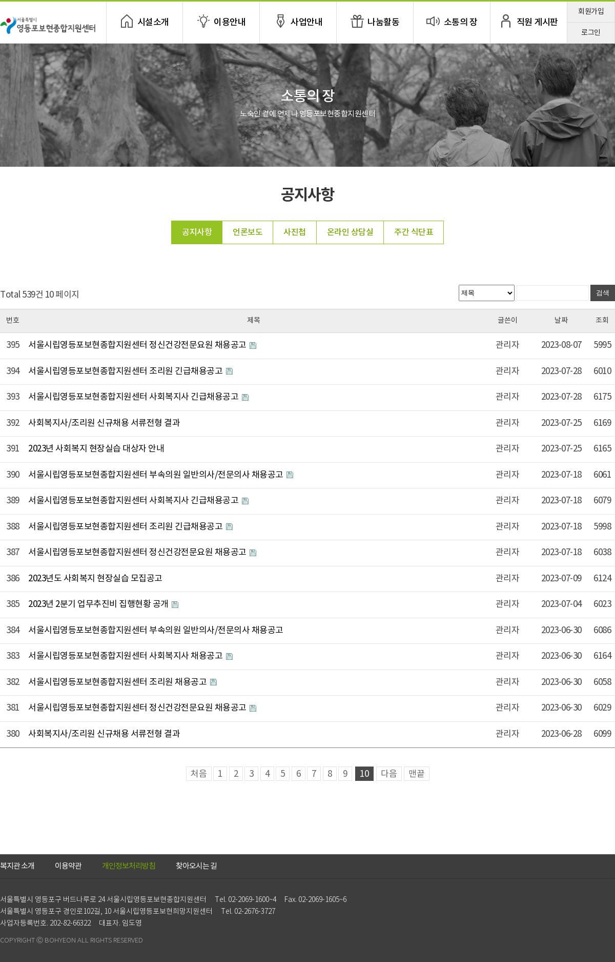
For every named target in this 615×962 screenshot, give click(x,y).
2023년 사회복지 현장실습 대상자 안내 (96, 449)
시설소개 (153, 22)
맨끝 (416, 774)
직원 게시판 (537, 22)
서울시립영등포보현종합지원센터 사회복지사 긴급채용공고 (134, 397)
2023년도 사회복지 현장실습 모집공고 (95, 579)
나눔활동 (383, 22)
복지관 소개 (17, 866)
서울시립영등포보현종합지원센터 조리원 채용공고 (118, 682)
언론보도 (247, 232)
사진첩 (294, 232)
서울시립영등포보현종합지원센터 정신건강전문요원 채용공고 (138, 345)
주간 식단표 (413, 232)
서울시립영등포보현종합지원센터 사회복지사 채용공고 (126, 656)
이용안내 (229, 22)
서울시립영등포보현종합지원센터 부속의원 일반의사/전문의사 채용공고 (156, 475)
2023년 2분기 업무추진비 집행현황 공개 (99, 604)
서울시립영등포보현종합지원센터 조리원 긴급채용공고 (126, 371)
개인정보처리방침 (128, 866)
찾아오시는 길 (196, 866)
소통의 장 (461, 22)
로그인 (591, 33)
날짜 (561, 321)
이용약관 (68, 866)
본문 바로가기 (0, 0)
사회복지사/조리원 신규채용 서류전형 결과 (104, 423)
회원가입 (591, 12)
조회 (602, 321)
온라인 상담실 (350, 232)
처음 (199, 774)
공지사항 (197, 232)
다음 (389, 774)
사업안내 (306, 22)
